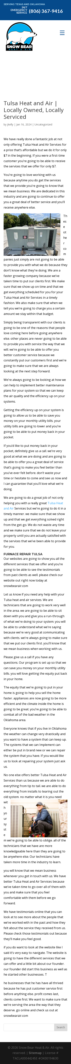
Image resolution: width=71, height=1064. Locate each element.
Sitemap (35, 1053)
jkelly (10, 124)
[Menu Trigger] (62, 32)
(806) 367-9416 (34, 9)
